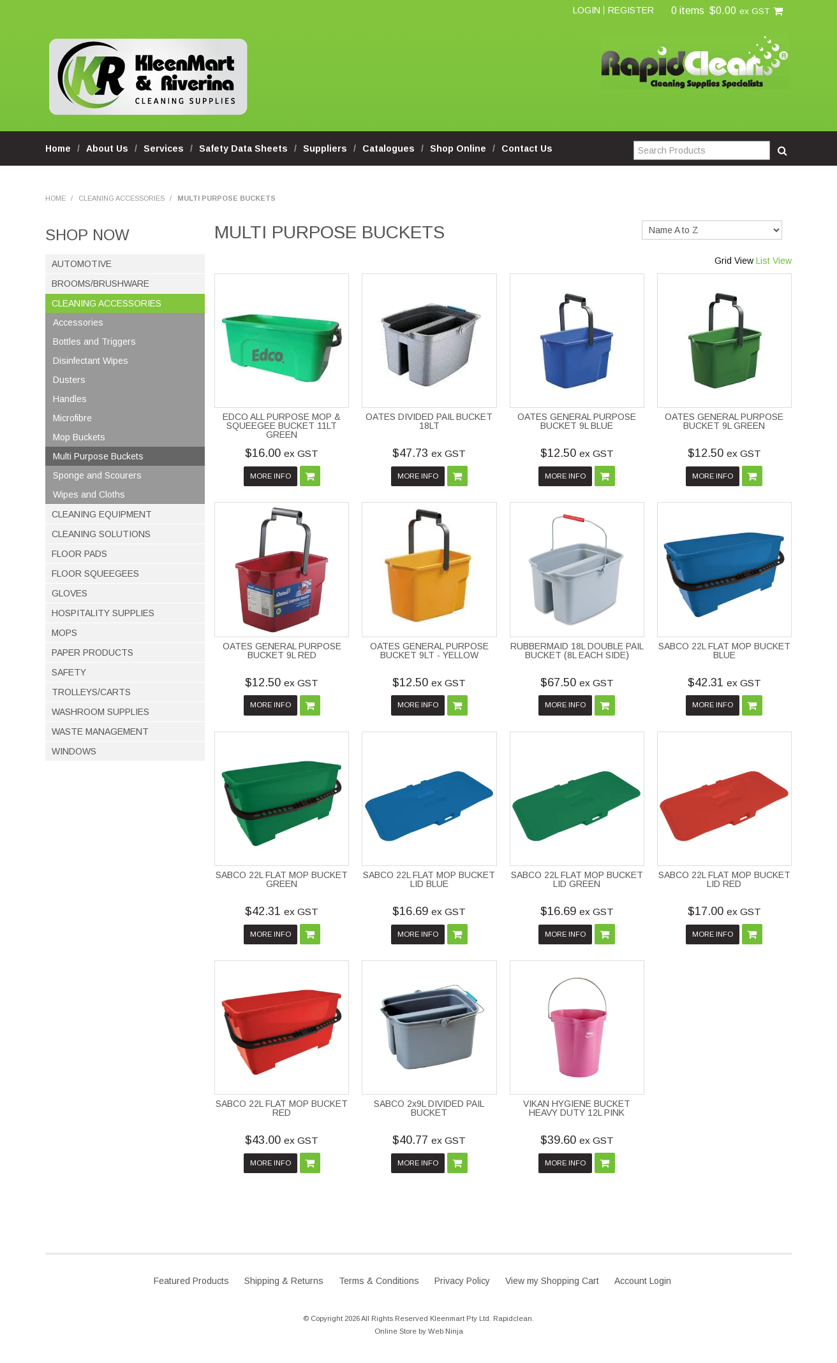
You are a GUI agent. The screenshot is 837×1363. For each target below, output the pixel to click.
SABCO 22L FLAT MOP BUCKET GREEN (282, 879)
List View (774, 261)
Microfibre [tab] (72, 418)
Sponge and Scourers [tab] (97, 475)
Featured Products (191, 1280)
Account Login (642, 1280)
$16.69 (429, 911)
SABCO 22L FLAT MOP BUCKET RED (282, 1108)
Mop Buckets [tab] (79, 437)
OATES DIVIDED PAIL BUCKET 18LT (429, 421)
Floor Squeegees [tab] (95, 573)
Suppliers (325, 148)
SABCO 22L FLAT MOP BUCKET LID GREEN (577, 879)
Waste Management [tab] (100, 731)
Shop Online (458, 148)
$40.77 (429, 1140)
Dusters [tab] (69, 380)
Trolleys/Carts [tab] (91, 692)
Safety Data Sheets (243, 148)
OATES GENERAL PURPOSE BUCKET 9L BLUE (576, 421)
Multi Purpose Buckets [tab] (98, 456)
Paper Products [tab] (92, 652)
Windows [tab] (74, 751)
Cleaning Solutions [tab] (101, 534)
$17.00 (724, 911)
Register (631, 10)
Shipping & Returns (283, 1280)
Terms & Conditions (379, 1280)
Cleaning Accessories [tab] (106, 303)
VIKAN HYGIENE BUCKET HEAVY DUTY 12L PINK (576, 1108)
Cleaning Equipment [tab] (102, 514)
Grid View (734, 261)
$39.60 (577, 1140)
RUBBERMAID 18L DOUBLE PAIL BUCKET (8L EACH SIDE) (577, 650)
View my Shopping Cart (552, 1280)
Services (164, 148)
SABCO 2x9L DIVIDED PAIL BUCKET (429, 1108)
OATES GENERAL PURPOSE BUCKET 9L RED (282, 650)
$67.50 (577, 682)
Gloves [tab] (69, 593)
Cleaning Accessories (121, 198)
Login (586, 10)
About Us (107, 148)
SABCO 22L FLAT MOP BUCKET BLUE (724, 650)
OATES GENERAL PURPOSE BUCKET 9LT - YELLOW (429, 650)
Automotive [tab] (82, 264)
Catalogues (388, 148)
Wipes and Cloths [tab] (89, 494)
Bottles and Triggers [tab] (94, 341)
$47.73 (429, 453)
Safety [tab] (69, 672)
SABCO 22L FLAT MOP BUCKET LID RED (724, 879)
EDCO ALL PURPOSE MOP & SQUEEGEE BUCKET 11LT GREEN (282, 426)
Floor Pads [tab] (79, 554)
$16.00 (281, 453)
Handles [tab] (70, 399)
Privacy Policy (462, 1280)
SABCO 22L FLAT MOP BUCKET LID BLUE (429, 879)
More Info (270, 476)
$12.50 (577, 453)
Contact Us (526, 148)
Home (58, 148)
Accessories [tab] (78, 322)
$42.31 (724, 682)
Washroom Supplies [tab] (100, 712)
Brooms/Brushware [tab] (100, 283)
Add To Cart (310, 476)
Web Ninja (445, 1331)
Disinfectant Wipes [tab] (90, 361)
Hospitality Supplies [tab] (103, 613)
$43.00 (281, 1140)
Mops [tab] (64, 633)
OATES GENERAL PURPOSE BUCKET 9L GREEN (724, 421)
